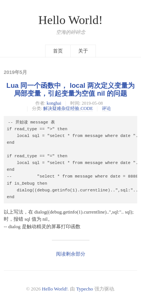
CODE (86, 108)
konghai (54, 103)
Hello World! (70, 20)
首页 (58, 51)
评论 (106, 108)
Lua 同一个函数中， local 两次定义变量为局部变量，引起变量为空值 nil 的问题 (70, 89)
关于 (83, 51)
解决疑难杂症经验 (61, 108)
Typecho (84, 289)
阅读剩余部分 (70, 254)
